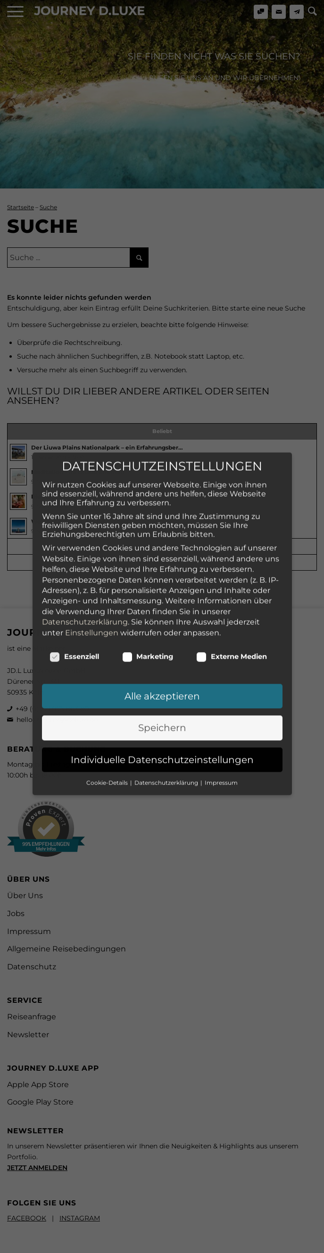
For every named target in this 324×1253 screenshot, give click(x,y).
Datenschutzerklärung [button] (166, 684)
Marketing (148, 558)
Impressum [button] (221, 684)
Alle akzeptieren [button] (162, 598)
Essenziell (74, 558)
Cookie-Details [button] (107, 684)
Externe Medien (231, 558)
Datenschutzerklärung (85, 523)
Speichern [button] (162, 629)
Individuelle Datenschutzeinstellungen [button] (162, 661)
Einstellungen (91, 534)
